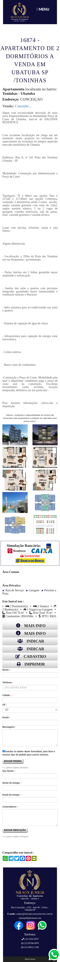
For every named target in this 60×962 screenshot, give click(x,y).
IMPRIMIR (30, 664)
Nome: (6, 669)
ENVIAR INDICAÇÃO (15, 830)
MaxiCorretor (30, 959)
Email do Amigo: (11, 794)
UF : (4, 704)
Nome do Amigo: (12, 783)
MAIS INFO (30, 625)
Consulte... (23, 106)
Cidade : (7, 695)
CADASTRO (30, 656)
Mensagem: (9, 727)
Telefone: (7, 682)
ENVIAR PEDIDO (13, 761)
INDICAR (30, 641)
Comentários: (10, 806)
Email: (6, 717)
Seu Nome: (9, 771)
